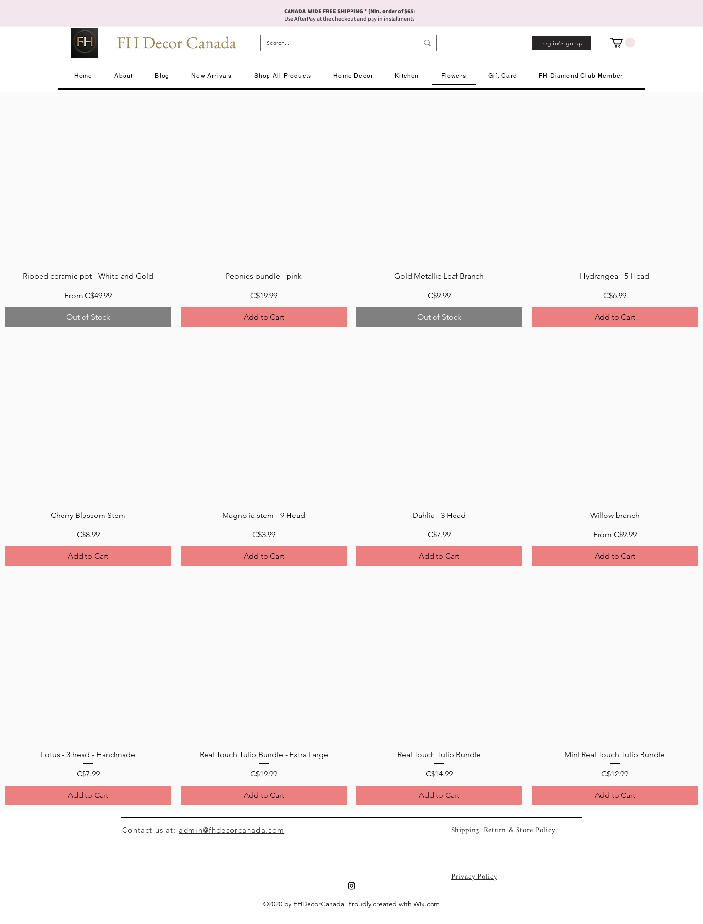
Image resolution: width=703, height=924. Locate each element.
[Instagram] (351, 886)
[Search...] (335, 43)
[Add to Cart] (264, 317)
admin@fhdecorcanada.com (231, 830)
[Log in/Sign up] (561, 43)
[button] (622, 43)
